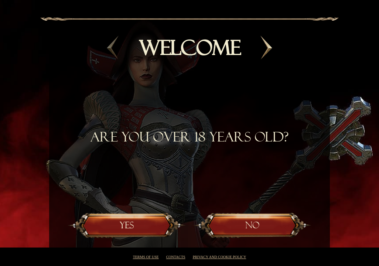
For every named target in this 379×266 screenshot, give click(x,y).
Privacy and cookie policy (219, 257)
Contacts (175, 257)
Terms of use (146, 257)
